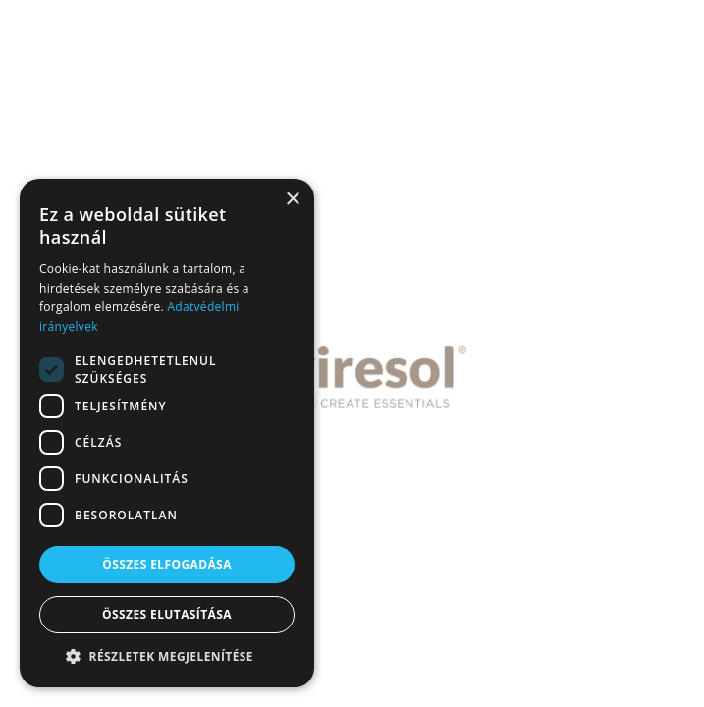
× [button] (292, 199)
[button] (167, 657)
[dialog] (167, 433)
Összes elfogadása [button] (167, 564)
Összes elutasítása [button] (167, 614)
